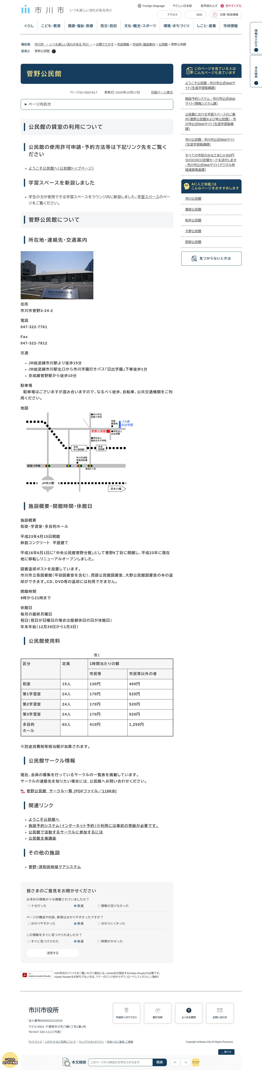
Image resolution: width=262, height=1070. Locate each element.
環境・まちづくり (177, 26)
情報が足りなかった (115, 906)
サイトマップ (35, 1042)
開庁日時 (157, 1017)
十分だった (39, 906)
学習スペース (148, 197)
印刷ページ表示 (162, 92)
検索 (159, 1062)
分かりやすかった (43, 923)
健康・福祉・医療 (80, 26)
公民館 (163, 44)
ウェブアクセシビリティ (91, 1042)
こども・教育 (51, 26)
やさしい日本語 (182, 5)
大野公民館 (193, 231)
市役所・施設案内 (144, 44)
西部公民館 (193, 242)
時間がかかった (112, 941)
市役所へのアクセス (126, 1017)
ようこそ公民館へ (43, 168)
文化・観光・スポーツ (140, 26)
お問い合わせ (220, 1017)
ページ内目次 (40, 104)
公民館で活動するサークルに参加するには (66, 832)
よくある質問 (189, 1017)
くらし (29, 26)
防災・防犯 (109, 26)
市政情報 (230, 26)
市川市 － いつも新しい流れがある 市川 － (64, 44)
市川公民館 (193, 198)
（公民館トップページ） (76, 168)
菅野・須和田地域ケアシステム (55, 867)
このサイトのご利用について (60, 1042)
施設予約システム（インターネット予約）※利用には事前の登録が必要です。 (94, 826)
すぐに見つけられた (45, 941)
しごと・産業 (206, 26)
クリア (195, 1062)
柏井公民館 (193, 220)
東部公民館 (193, 209)
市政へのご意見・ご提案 (120, 1042)
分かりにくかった (113, 923)
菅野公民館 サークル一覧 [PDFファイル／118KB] (72, 791)
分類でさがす (105, 44)
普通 (80, 906)
